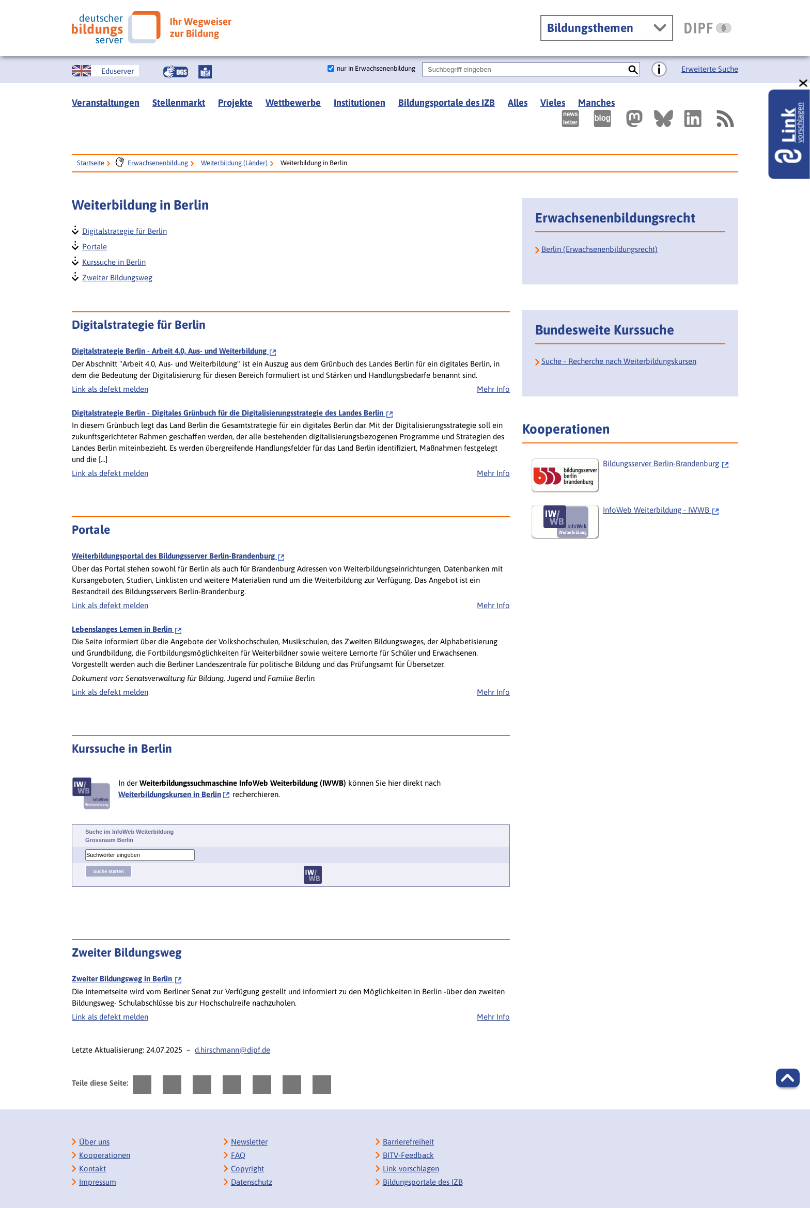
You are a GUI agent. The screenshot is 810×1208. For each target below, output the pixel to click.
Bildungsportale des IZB (446, 102)
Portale (94, 245)
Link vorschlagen (411, 1168)
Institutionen (359, 102)
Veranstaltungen (105, 102)
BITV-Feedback (408, 1155)
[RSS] (724, 118)
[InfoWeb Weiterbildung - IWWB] (633, 522)
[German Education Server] (105, 70)
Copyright (247, 1168)
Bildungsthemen (590, 28)
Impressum (97, 1182)
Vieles (552, 102)
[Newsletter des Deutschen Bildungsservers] (570, 118)
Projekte (235, 102)
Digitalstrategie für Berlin (124, 230)
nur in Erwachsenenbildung (376, 68)
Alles (517, 102)
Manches (596, 102)
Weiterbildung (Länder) (234, 163)
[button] (788, 1078)
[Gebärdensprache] (175, 71)
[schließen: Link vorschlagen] (804, 83)
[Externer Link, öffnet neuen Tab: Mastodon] (634, 118)
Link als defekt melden (110, 389)
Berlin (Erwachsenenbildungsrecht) (599, 249)
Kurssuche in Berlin (113, 261)
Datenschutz (251, 1182)
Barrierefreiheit (408, 1141)
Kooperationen (104, 1155)
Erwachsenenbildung (158, 163)
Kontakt (92, 1168)
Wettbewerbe (293, 102)
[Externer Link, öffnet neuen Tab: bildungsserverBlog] (602, 118)
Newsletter (249, 1141)
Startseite (90, 163)
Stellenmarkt (178, 102)
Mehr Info (493, 389)
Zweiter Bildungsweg (116, 276)
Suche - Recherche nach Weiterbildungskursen (618, 361)
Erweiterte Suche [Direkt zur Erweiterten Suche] (709, 69)
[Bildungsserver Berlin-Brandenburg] (633, 475)
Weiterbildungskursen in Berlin (169, 794)
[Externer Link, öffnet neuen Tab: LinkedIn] (692, 118)
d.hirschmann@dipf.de (232, 1049)
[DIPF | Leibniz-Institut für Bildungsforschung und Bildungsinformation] (708, 28)
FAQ (238, 1155)
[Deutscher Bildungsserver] (151, 27)
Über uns (94, 1141)
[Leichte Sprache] (205, 71)
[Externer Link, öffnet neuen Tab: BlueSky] (663, 118)
